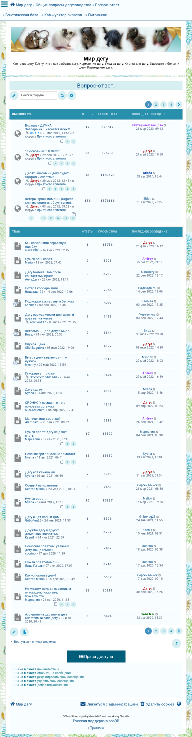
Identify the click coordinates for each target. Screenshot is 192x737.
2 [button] (156, 104)
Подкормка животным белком (49, 301)
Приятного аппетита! (51, 136)
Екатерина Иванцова (147, 125)
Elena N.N (147, 614)
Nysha (29, 393)
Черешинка (147, 314)
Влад (28, 334)
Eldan (147, 198)
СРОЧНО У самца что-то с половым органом (45, 404)
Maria (29, 262)
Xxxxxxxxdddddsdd (43, 377)
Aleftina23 (32, 422)
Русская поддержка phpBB (96, 721)
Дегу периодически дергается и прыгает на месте (49, 316)
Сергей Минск (35, 489)
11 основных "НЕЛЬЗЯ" (42, 151)
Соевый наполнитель (41, 485)
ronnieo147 (38, 322)
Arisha (147, 173)
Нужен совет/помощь (42, 562)
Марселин (32, 439)
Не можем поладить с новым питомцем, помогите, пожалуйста (48, 592)
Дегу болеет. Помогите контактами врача (43, 274)
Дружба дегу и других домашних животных (42, 532)
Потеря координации (41, 288)
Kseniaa (30, 305)
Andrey (147, 258)
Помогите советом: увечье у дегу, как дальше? (47, 548)
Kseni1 (29, 537)
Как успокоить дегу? (40, 575)
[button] (179, 104)
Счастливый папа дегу (41, 618)
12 (43, 218)
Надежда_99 (34, 292)
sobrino (30, 553)
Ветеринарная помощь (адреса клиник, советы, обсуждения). (49, 200)
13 (51, 218)
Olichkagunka (34, 348)
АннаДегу (32, 279)
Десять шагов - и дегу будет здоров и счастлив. (47, 175)
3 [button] (163, 104)
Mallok (147, 498)
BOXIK (35, 133)
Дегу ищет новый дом (42, 517)
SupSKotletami (35, 410)
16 (73, 218)
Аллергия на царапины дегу (46, 614)
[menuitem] (157, 704)
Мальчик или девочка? (42, 418)
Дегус (34, 155)
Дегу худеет (34, 389)
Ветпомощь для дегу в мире (47, 331)
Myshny (30, 364)
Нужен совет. (35, 498)
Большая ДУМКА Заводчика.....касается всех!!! (47, 127)
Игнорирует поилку (39, 373)
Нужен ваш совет (38, 259)
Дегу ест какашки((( (40, 472)
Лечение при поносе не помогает (50, 454)
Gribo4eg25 (33, 520)
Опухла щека (35, 344)
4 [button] (171, 104)
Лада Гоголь (33, 566)
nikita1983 (32, 250)
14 (58, 218)
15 (65, 218)
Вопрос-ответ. (96, 85)
